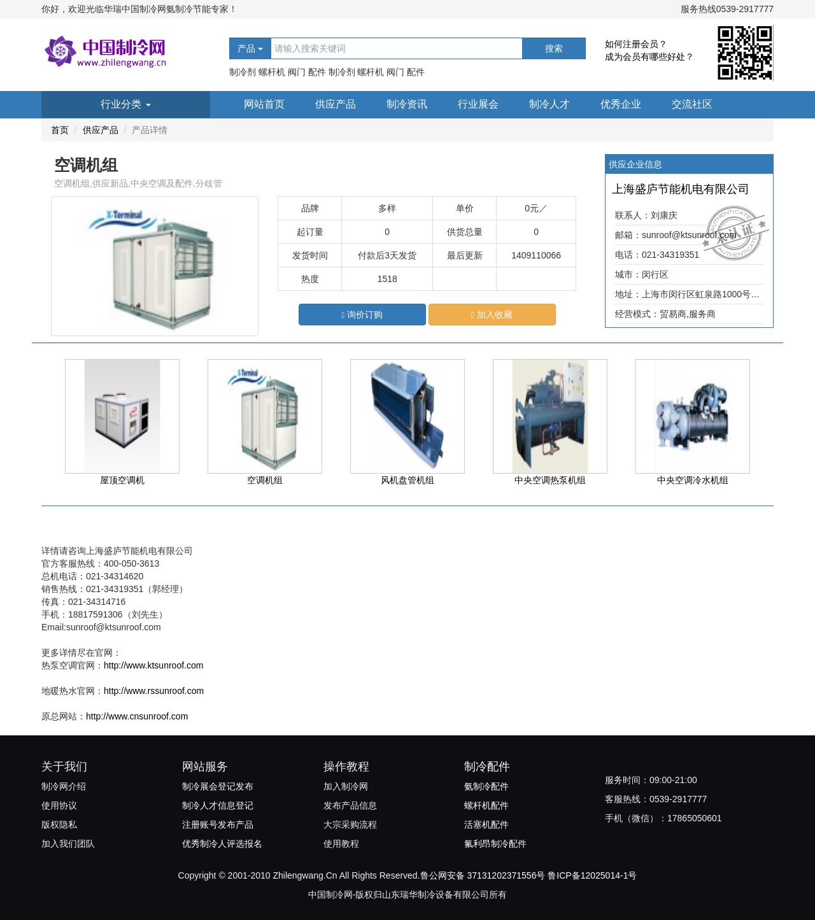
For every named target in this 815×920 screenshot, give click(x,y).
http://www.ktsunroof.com (153, 665)
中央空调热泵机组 (550, 422)
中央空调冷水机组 (692, 422)
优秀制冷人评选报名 (222, 844)
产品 (250, 48)
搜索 (554, 48)
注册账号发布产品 (217, 824)
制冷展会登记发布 (217, 786)
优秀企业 (620, 104)
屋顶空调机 (122, 422)
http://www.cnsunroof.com (137, 716)
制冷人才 (549, 104)
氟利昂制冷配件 (495, 844)
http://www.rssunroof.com (154, 691)
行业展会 (478, 104)
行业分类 (125, 104)
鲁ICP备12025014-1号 (592, 875)
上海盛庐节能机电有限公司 (680, 189)
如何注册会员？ (636, 44)
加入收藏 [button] (492, 314)
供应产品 (335, 104)
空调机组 (265, 422)
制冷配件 (487, 766)
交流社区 (692, 104)
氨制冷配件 (486, 786)
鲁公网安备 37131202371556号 (483, 875)
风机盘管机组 (407, 422)
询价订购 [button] (362, 314)
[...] (397, 48)
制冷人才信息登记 (217, 805)
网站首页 (264, 104)
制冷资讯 (406, 104)
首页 (60, 130)
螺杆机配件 (486, 805)
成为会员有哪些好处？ (649, 57)
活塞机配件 (486, 824)
